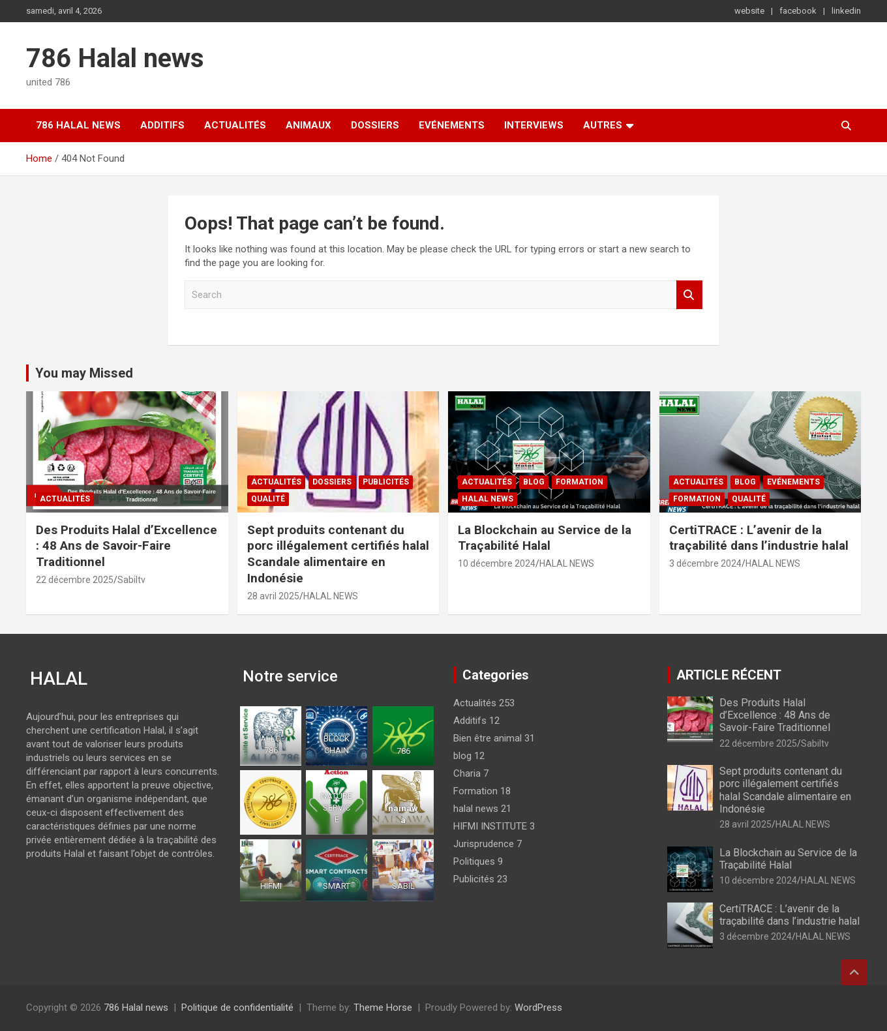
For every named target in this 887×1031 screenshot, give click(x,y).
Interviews (534, 125)
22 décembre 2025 (74, 580)
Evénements (452, 125)
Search (689, 295)
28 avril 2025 (273, 596)
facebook (798, 11)
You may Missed (84, 373)
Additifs (162, 125)
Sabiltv (131, 580)
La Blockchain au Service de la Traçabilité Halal (544, 538)
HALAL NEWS (330, 596)
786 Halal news (115, 58)
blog (534, 481)
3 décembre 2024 (705, 563)
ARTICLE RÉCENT (728, 675)
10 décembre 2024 (496, 563)
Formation (579, 481)
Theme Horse (382, 1007)
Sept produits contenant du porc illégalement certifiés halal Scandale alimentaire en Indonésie (338, 554)
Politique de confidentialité (237, 1007)
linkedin (846, 11)
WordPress (538, 1007)
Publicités (386, 481)
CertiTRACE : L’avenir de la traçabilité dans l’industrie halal (759, 538)
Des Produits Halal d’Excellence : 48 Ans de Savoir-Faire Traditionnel (126, 545)
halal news (487, 498)
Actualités (235, 125)
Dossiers (375, 125)
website (749, 11)
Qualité (268, 498)
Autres (602, 125)
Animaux (308, 125)
